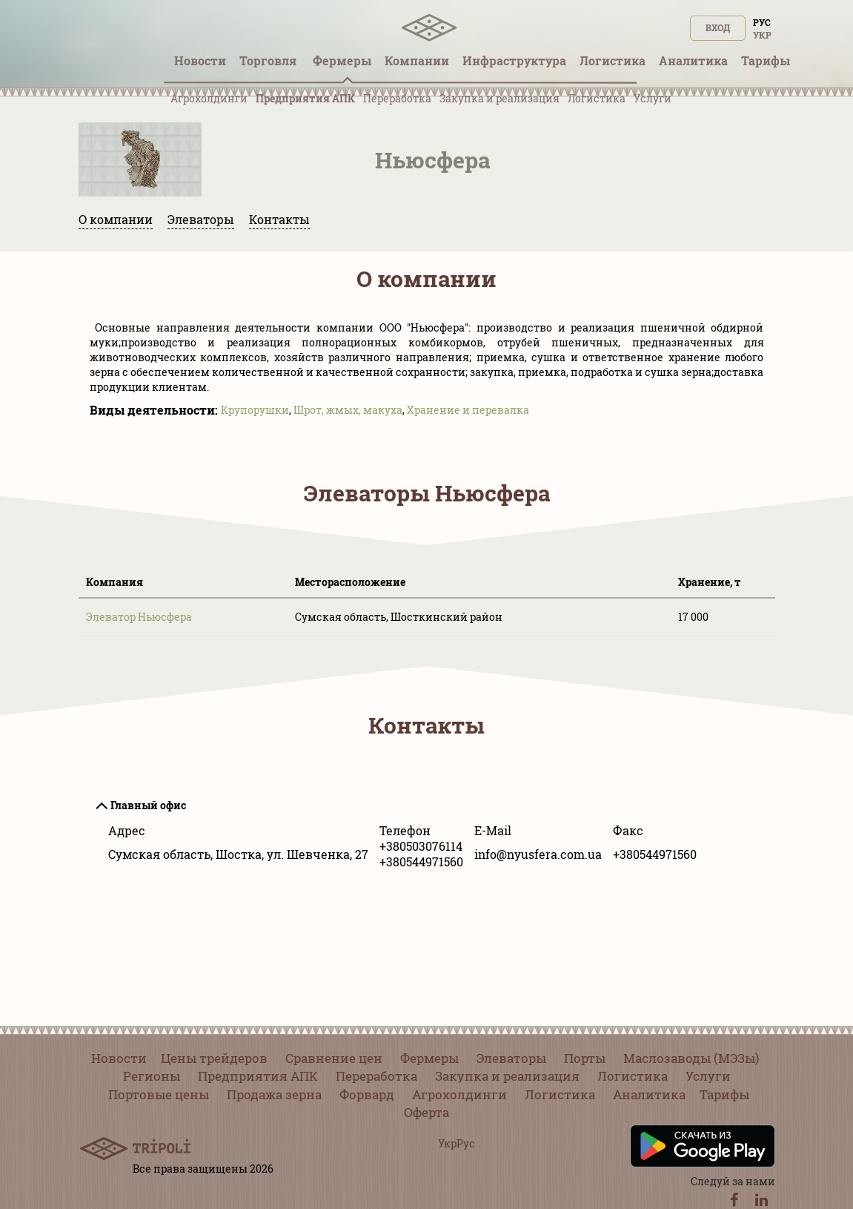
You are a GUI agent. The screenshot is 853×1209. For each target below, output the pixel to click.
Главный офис (148, 805)
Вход (718, 27)
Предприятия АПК (305, 98)
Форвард (366, 1094)
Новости (119, 1058)
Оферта (426, 1112)
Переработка (397, 98)
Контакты (279, 219)
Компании (417, 60)
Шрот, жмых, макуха (347, 410)
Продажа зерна (274, 1094)
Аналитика (649, 1094)
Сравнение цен (333, 1058)
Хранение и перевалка (468, 410)
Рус (762, 22)
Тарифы (724, 1094)
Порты (584, 1058)
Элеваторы (200, 219)
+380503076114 (420, 846)
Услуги (652, 98)
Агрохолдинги (209, 98)
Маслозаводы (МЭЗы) (691, 1058)
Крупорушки (255, 410)
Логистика (596, 98)
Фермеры (429, 1058)
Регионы (151, 1075)
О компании (116, 219)
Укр (762, 35)
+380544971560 (421, 861)
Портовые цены (158, 1094)
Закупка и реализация (499, 98)
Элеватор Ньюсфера (139, 617)
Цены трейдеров (214, 1058)
